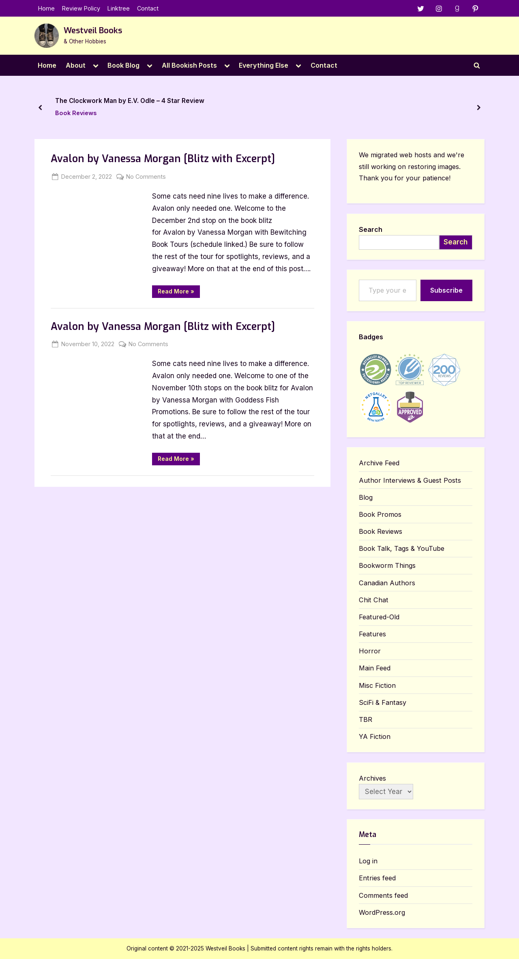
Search (370, 229)
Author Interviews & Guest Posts (410, 480)
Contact (148, 8)
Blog (366, 497)
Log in (368, 861)
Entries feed (377, 878)
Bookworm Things (387, 566)
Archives (372, 778)
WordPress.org (382, 912)
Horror (370, 651)
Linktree (118, 8)
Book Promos (380, 514)
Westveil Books (93, 30)
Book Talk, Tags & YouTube (401, 549)
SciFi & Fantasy (382, 702)
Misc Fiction (377, 685)
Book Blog (123, 65)
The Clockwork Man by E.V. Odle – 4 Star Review (129, 101)
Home (46, 8)
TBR (365, 719)
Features (372, 634)
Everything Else (263, 65)
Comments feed (383, 895)
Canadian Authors (387, 583)
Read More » (179, 292)
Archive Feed (379, 463)
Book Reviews (76, 112)
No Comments (146, 177)
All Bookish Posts (189, 65)
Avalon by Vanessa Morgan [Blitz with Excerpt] (163, 159)
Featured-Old (379, 617)
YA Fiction (374, 736)
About (76, 65)
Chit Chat (373, 600)
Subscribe (446, 290)
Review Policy (81, 8)
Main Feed (374, 668)
